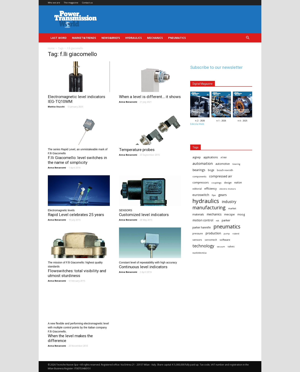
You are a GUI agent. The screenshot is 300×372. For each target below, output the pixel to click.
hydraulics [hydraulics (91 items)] (205, 201)
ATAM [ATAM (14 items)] (224, 157)
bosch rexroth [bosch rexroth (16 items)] (225, 170)
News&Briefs (110, 38)
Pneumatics (177, 38)
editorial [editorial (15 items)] (197, 188)
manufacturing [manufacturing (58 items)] (209, 207)
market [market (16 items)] (232, 208)
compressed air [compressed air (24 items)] (220, 176)
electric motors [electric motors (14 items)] (227, 188)
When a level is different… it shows (150, 96)
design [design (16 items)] (228, 182)
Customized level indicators (144, 214)
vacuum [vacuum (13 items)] (221, 246)
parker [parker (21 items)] (226, 220)
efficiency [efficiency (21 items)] (210, 188)
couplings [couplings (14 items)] (216, 182)
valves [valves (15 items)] (231, 246)
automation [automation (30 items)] (202, 163)
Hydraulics (133, 38)
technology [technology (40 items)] (203, 246)
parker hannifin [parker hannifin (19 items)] (201, 227)
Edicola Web (197, 124)
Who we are (54, 2)
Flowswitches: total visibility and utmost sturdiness (77, 273)
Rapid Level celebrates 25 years (76, 214)
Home (51, 48)
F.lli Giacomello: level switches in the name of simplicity (77, 160)
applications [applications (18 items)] (210, 157)
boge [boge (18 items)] (211, 170)
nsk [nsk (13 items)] (217, 220)
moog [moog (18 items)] (241, 214)
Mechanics (155, 38)
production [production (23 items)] (213, 233)
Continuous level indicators (143, 267)
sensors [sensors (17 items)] (197, 239)
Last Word (59, 38)
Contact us (87, 2)
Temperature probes (137, 149)
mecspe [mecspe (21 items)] (229, 214)
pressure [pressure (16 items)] (197, 233)
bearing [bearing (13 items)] (236, 164)
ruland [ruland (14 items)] (235, 233)
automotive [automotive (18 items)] (222, 164)
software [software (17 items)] (225, 239)
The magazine (71, 2)
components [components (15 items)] (199, 176)
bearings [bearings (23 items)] (198, 170)
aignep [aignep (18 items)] (196, 157)
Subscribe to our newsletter (216, 67)
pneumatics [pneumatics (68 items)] (227, 227)
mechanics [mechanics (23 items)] (214, 214)
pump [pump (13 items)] (227, 233)
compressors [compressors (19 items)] (200, 182)
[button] (247, 38)
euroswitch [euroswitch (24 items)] (200, 195)
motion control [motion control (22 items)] (202, 220)
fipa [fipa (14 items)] (214, 195)
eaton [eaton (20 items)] (238, 182)
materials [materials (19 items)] (198, 214)
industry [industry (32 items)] (229, 202)
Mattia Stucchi (56, 106)
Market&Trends (84, 38)
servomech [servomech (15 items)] (211, 239)
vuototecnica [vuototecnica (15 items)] (199, 252)
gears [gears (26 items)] (222, 195)
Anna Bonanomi (128, 101)
